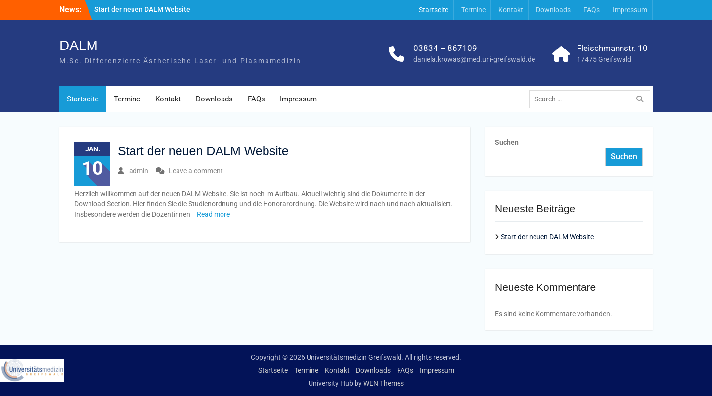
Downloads (553, 10)
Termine (473, 10)
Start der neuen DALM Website (142, 9)
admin (138, 171)
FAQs (591, 10)
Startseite (433, 10)
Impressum (630, 10)
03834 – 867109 (445, 48)
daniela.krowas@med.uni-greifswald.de (474, 59)
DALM (78, 45)
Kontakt (510, 10)
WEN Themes (383, 383)
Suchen (507, 142)
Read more (213, 214)
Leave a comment (196, 171)
